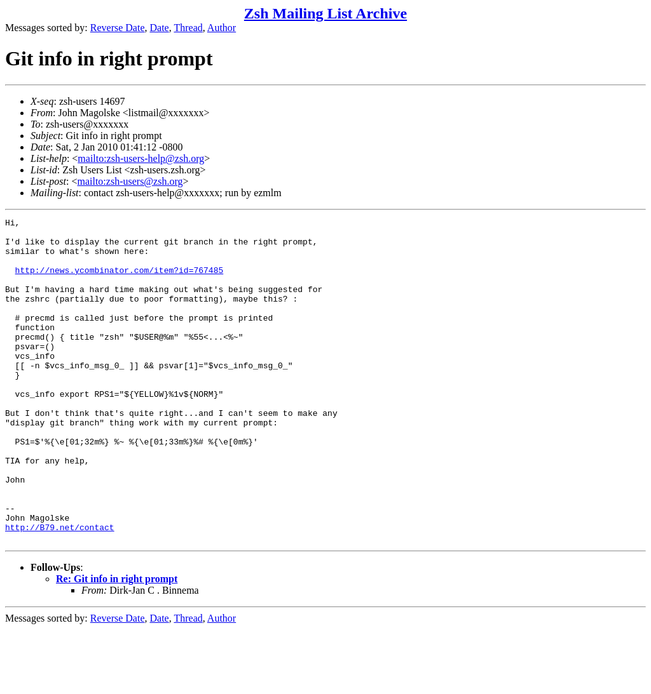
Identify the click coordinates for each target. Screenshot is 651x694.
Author (221, 27)
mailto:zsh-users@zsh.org (129, 181)
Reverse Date (117, 27)
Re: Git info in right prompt (116, 643)
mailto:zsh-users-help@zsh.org (141, 158)
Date (159, 27)
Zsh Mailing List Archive (325, 13)
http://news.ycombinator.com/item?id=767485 (119, 281)
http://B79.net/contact (59, 590)
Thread (188, 27)
